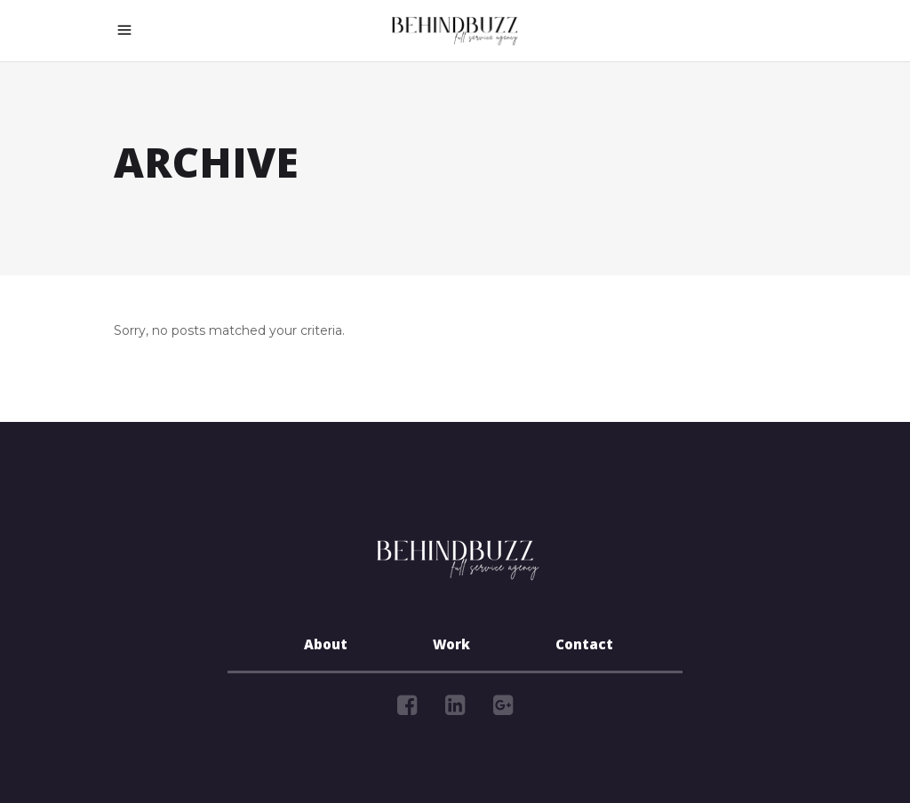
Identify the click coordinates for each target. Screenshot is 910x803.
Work (451, 646)
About (325, 646)
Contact (584, 646)
